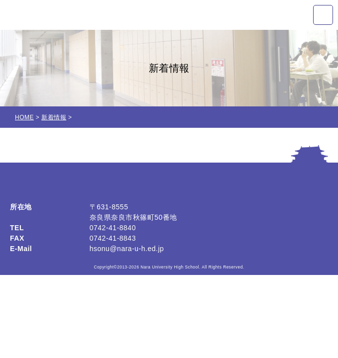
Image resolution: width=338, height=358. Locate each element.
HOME (24, 117)
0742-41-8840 (113, 228)
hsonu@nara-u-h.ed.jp (127, 249)
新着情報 (53, 117)
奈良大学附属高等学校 (64, 15)
